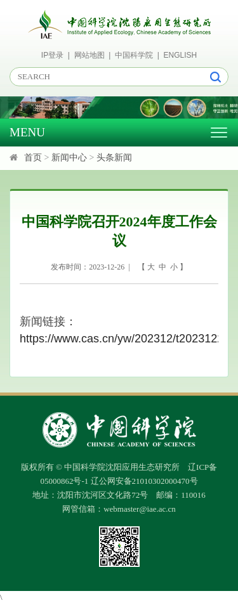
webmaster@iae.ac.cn (139, 509)
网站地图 (89, 55)
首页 (33, 157)
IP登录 (52, 55)
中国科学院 (134, 55)
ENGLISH (180, 55)
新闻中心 (69, 157)
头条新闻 (114, 157)
